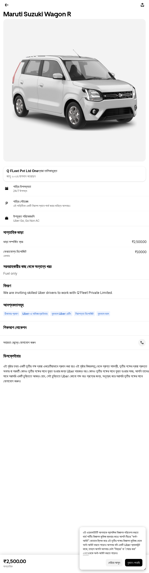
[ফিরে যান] (7, 5)
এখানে (86, 553)
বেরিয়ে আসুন (114, 562)
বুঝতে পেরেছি (134, 562)
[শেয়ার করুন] (142, 5)
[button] (76, 242)
